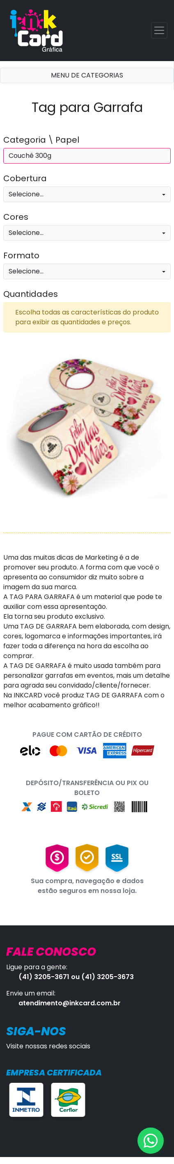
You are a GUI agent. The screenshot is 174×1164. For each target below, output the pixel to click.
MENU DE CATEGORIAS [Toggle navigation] (87, 75)
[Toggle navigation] (159, 30)
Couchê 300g (30, 155)
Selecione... (26, 194)
